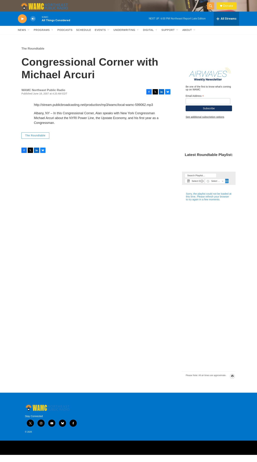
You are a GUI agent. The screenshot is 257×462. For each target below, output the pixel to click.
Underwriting (124, 37)
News (22, 37)
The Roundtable (32, 55)
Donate (230, 9)
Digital (148, 37)
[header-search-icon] (212, 9)
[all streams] (226, 26)
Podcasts (65, 37)
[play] (22, 26)
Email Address (195, 103)
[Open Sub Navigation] (28, 37)
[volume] (33, 26)
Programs (42, 37)
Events (100, 37)
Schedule (83, 37)
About (187, 37)
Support (168, 37)
